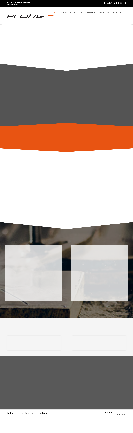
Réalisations (104, 13)
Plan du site (10, 413)
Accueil (53, 13)
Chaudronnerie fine (87, 13)
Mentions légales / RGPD (26, 413)
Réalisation (43, 413)
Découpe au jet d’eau (68, 13)
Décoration (117, 13)
